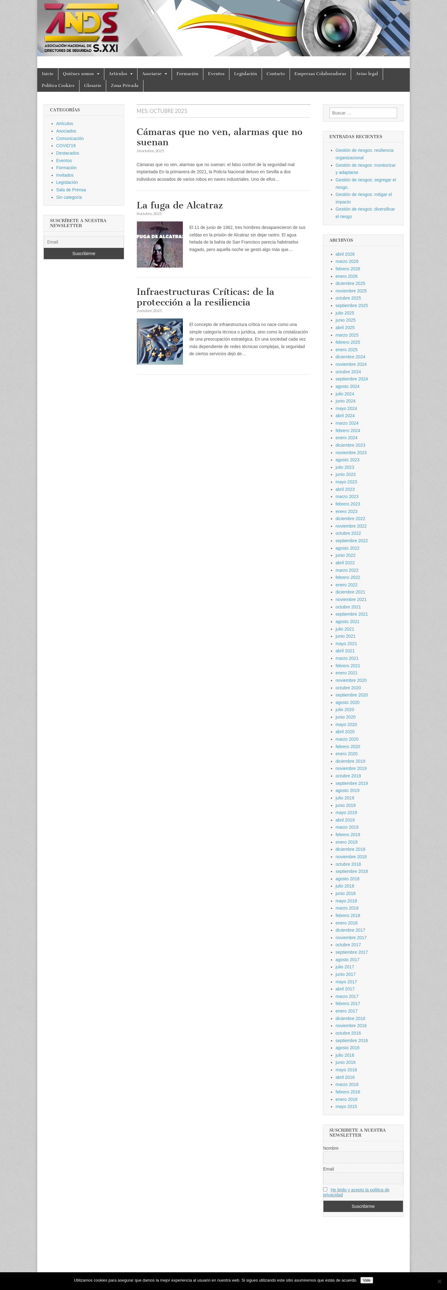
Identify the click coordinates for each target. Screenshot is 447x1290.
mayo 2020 (346, 724)
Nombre (331, 1148)
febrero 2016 (348, 1091)
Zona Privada (124, 85)
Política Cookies (58, 85)
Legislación (245, 74)
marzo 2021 (347, 658)
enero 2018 (347, 922)
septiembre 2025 (352, 305)
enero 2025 (347, 349)
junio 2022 (346, 555)
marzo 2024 (347, 423)
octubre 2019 (348, 775)
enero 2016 (347, 1099)
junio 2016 (346, 1062)
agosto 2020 (347, 702)
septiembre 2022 (352, 540)
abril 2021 (345, 650)
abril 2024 (345, 415)
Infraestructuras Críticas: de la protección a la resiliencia (205, 297)
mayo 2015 (346, 1106)
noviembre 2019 (351, 768)
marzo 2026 (347, 261)
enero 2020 (347, 753)
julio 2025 (345, 312)
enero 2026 (347, 276)
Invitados (65, 175)
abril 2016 (345, 1077)
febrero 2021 (348, 665)
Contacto (276, 74)
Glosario (92, 85)
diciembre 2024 (350, 356)
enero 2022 (347, 584)
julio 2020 (345, 709)
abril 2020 (345, 731)
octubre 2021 (348, 606)
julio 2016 (345, 1055)
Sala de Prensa (71, 189)
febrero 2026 (348, 268)
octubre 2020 (348, 687)
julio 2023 (345, 467)
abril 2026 (345, 254)
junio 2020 (346, 717)
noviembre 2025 (351, 290)
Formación (187, 74)
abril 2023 (345, 489)
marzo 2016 (347, 1084)
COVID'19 (66, 145)
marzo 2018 (347, 908)
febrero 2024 (348, 430)
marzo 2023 (347, 496)
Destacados (67, 153)
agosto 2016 (347, 1047)
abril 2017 (345, 988)
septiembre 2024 (352, 378)
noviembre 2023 (351, 452)
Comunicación (70, 138)
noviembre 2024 (351, 364)
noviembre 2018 (351, 856)
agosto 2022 (347, 548)
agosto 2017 (347, 959)
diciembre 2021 (350, 591)
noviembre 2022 (351, 526)
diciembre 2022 (350, 518)
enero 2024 (347, 437)
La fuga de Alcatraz (180, 205)
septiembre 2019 (352, 783)
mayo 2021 (346, 643)
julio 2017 (345, 966)
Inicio (47, 74)
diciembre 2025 (350, 283)
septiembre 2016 (352, 1040)
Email (328, 1169)
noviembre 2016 (351, 1025)
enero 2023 (347, 511)
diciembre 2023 (350, 445)
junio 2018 (346, 893)
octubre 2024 (348, 371)
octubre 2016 (348, 1033)
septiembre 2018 (352, 871)
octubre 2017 (348, 944)
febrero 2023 (348, 503)
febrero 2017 (348, 1003)
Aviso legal (367, 74)
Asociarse (152, 74)
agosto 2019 (347, 790)
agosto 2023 (347, 459)
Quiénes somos (78, 74)
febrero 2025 (348, 342)
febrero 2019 (348, 834)
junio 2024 (346, 400)
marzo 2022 (347, 570)
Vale (367, 1280)
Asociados (66, 130)
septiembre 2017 (352, 952)
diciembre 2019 (350, 761)
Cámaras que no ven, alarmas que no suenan (219, 137)
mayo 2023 (346, 481)
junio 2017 (346, 974)
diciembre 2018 (350, 849)
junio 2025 (346, 320)
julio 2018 (345, 885)
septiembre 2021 (352, 614)
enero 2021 (347, 672)
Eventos (216, 74)
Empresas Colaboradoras (320, 74)
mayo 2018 (346, 900)
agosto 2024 (347, 386)
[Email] (84, 242)
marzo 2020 (347, 739)
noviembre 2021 (351, 599)
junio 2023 (346, 474)
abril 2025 (345, 327)
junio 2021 (346, 636)
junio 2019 (346, 805)
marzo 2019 (347, 827)
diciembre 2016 (350, 1018)
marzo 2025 (347, 335)
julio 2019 (345, 797)
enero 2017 (347, 1010)
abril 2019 (345, 819)
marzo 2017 (347, 996)
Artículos (118, 74)
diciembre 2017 (350, 930)
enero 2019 (347, 842)
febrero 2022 (348, 577)
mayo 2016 (346, 1069)
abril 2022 (345, 562)
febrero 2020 (348, 746)
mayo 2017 (346, 981)
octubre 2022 (348, 533)
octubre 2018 (348, 864)
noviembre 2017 (351, 937)
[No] (439, 1281)
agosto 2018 (347, 878)
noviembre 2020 (351, 680)
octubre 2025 (348, 298)
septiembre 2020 (352, 694)
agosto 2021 (347, 621)
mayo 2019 (346, 812)
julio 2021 (345, 628)
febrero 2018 (348, 915)
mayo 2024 (346, 408)
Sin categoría (69, 197)
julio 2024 (345, 393)
